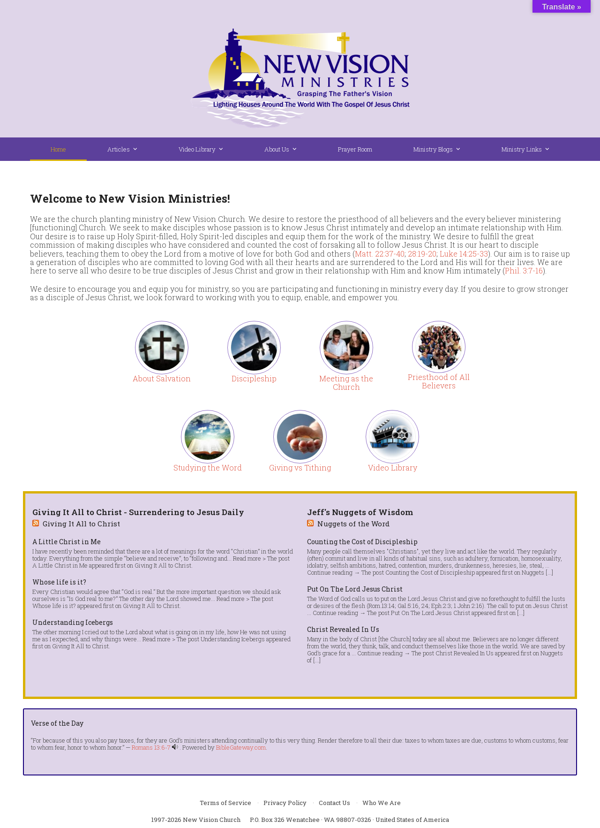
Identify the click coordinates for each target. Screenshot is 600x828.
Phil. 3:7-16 (524, 270)
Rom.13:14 (381, 605)
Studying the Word (207, 467)
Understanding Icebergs (72, 622)
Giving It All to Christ (81, 523)
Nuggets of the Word (353, 523)
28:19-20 (422, 253)
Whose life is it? (59, 582)
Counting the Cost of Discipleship (362, 542)
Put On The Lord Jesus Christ (355, 589)
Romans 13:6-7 (151, 747)
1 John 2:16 (468, 605)
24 (424, 605)
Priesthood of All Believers (439, 381)
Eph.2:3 (441, 605)
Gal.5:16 (408, 605)
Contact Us (334, 802)
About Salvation (162, 378)
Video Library (392, 467)
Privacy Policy (285, 802)
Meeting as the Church (346, 382)
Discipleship (254, 378)
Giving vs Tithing (300, 467)
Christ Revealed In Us (343, 629)
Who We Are (381, 802)
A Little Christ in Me (66, 542)
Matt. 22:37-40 (380, 253)
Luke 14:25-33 (464, 253)
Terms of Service (225, 802)
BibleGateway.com (241, 747)
